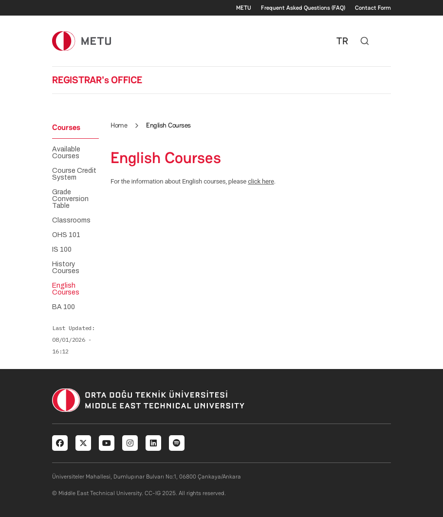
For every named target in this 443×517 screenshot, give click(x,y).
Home (119, 125)
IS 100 (62, 249)
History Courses (65, 268)
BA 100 (63, 307)
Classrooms (71, 220)
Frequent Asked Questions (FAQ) (303, 8)
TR (342, 41)
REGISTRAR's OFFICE (97, 80)
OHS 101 (66, 235)
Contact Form (373, 8)
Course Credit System (74, 174)
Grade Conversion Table (70, 199)
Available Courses (66, 153)
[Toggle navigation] (386, 41)
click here (261, 181)
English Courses (65, 289)
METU (243, 8)
